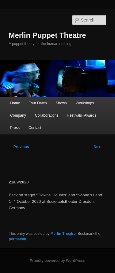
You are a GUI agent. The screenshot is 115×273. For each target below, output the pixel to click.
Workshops (85, 103)
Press (15, 128)
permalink (17, 239)
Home (15, 103)
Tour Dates (38, 103)
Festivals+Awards (81, 115)
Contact (35, 128)
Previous (19, 147)
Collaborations (47, 115)
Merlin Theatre (63, 233)
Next (100, 147)
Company (18, 115)
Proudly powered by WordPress (57, 261)
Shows (61, 103)
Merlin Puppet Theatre (47, 35)
